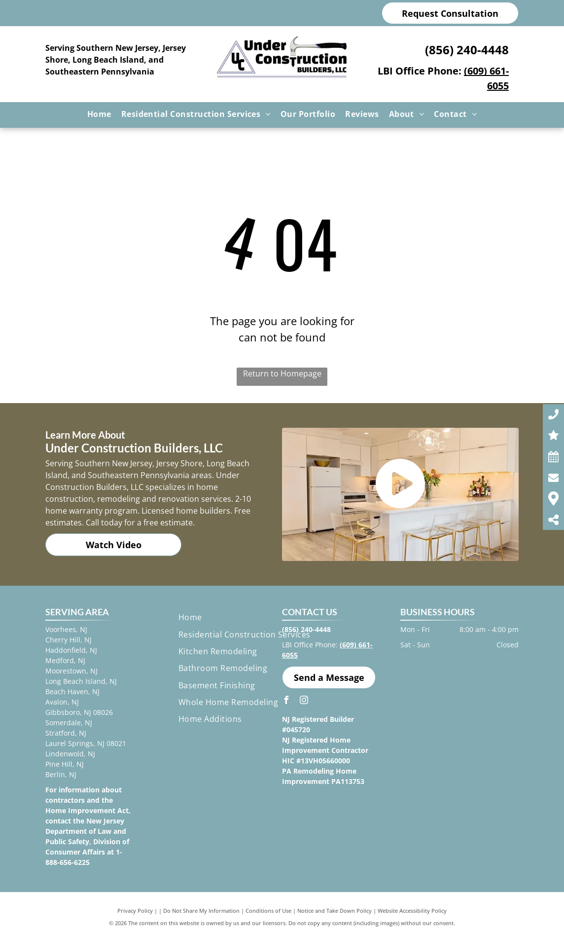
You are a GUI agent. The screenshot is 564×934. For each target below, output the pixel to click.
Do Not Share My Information (201, 910)
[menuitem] (99, 114)
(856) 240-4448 (467, 49)
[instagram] (303, 701)
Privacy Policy (135, 910)
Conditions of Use (268, 910)
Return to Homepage (282, 373)
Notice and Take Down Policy (334, 910)
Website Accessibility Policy (412, 910)
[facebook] (286, 701)
